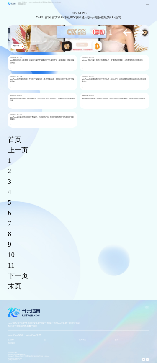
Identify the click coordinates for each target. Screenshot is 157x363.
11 (11, 265)
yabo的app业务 (33, 335)
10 (11, 254)
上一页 (18, 150)
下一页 (18, 275)
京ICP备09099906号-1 (14, 360)
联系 (116, 340)
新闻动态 (82, 340)
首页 (14, 139)
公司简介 (11, 340)
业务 (45, 340)
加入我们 (11, 343)
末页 (14, 286)
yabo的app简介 (15, 335)
